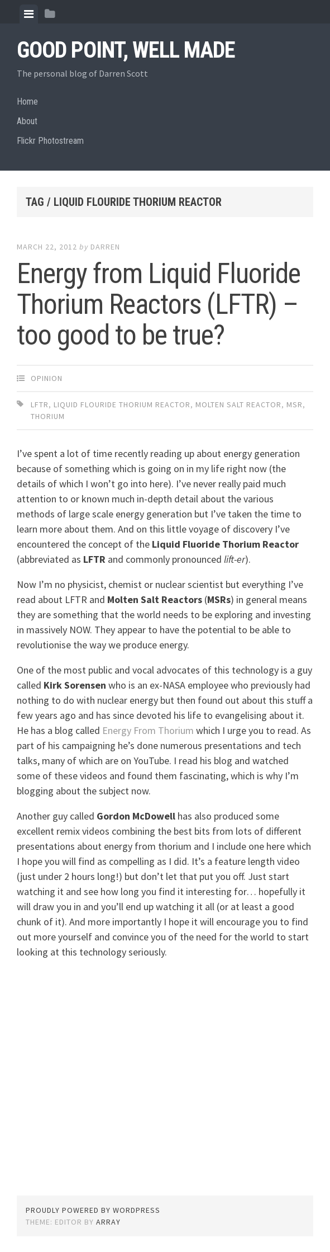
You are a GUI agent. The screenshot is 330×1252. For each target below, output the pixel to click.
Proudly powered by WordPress (93, 1210)
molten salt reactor (238, 404)
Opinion (47, 378)
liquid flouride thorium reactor (122, 404)
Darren (105, 247)
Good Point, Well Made (126, 50)
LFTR (40, 404)
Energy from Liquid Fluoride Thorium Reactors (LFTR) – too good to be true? (158, 304)
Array (108, 1222)
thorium (48, 416)
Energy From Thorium (148, 730)
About (27, 121)
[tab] (29, 13)
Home (27, 101)
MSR (294, 404)
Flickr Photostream (50, 140)
